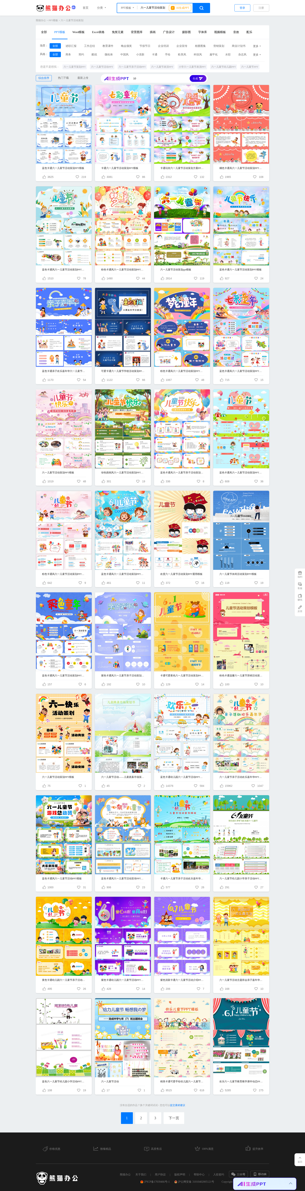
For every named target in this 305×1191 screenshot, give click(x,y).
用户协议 (160, 1174)
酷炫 (94, 54)
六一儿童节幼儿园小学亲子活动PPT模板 (241, 878)
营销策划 (218, 46)
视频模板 (220, 32)
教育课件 (108, 46)
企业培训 (163, 46)
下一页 (174, 1118)
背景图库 (137, 32)
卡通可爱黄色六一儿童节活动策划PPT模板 (182, 675)
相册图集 (200, 46)
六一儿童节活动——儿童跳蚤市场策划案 (123, 777)
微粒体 (109, 54)
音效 (236, 32)
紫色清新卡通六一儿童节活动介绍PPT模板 (182, 980)
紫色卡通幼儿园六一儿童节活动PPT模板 (123, 980)
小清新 (140, 54)
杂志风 (242, 54)
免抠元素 (118, 32)
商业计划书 (238, 46)
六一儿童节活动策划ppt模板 (175, 269)
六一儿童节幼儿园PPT (223, 66)
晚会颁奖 (126, 46)
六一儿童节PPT (249, 66)
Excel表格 (98, 32)
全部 (44, 32)
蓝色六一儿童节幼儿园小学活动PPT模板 (64, 1081)
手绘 (167, 54)
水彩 (228, 54)
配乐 (249, 32)
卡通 (154, 54)
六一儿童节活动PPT (102, 66)
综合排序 (43, 78)
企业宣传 (181, 46)
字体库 (202, 32)
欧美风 (182, 54)
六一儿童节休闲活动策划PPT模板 (238, 574)
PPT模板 (53, 20)
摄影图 (186, 32)
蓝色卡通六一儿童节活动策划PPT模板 (63, 168)
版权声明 (179, 1174)
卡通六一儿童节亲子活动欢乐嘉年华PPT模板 (182, 878)
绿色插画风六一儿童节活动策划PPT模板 (123, 472)
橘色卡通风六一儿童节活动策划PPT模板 (241, 168)
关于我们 (140, 1174)
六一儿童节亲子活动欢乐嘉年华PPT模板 (241, 777)
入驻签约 (218, 1174)
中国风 (124, 54)
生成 (198, 79)
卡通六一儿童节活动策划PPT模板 (119, 168)
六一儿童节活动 (110, 1081)
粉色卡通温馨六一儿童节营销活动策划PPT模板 (241, 675)
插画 (153, 32)
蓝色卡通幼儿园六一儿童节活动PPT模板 (182, 777)
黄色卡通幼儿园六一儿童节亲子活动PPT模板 (64, 980)
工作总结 (89, 46)
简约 (81, 54)
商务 (68, 54)
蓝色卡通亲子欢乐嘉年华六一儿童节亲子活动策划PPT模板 (64, 371)
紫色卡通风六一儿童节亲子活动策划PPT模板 (123, 675)
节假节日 (144, 46)
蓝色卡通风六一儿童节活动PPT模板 (62, 878)
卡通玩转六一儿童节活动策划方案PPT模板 (182, 168)
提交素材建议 (177, 1105)
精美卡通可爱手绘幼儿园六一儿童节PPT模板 (182, 1081)
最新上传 (82, 77)
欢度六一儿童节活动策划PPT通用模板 (181, 574)
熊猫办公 (41, 20)
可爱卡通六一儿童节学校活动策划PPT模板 (123, 371)
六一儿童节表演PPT (162, 66)
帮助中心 (199, 1174)
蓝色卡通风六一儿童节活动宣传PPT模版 (123, 878)
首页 (86, 7)
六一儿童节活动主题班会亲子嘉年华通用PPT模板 (241, 980)
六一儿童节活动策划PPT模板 (58, 472)
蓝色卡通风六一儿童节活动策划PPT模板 (64, 269)
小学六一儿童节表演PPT (192, 66)
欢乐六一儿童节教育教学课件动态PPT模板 (241, 1081)
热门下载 (63, 77)
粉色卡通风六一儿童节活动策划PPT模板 (123, 269)
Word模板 (78, 32)
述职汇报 (71, 46)
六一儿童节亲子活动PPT (132, 66)
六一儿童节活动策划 (72, 20)
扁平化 (213, 54)
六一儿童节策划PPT (75, 66)
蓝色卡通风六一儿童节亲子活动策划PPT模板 (182, 472)
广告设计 (169, 32)
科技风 (198, 54)
